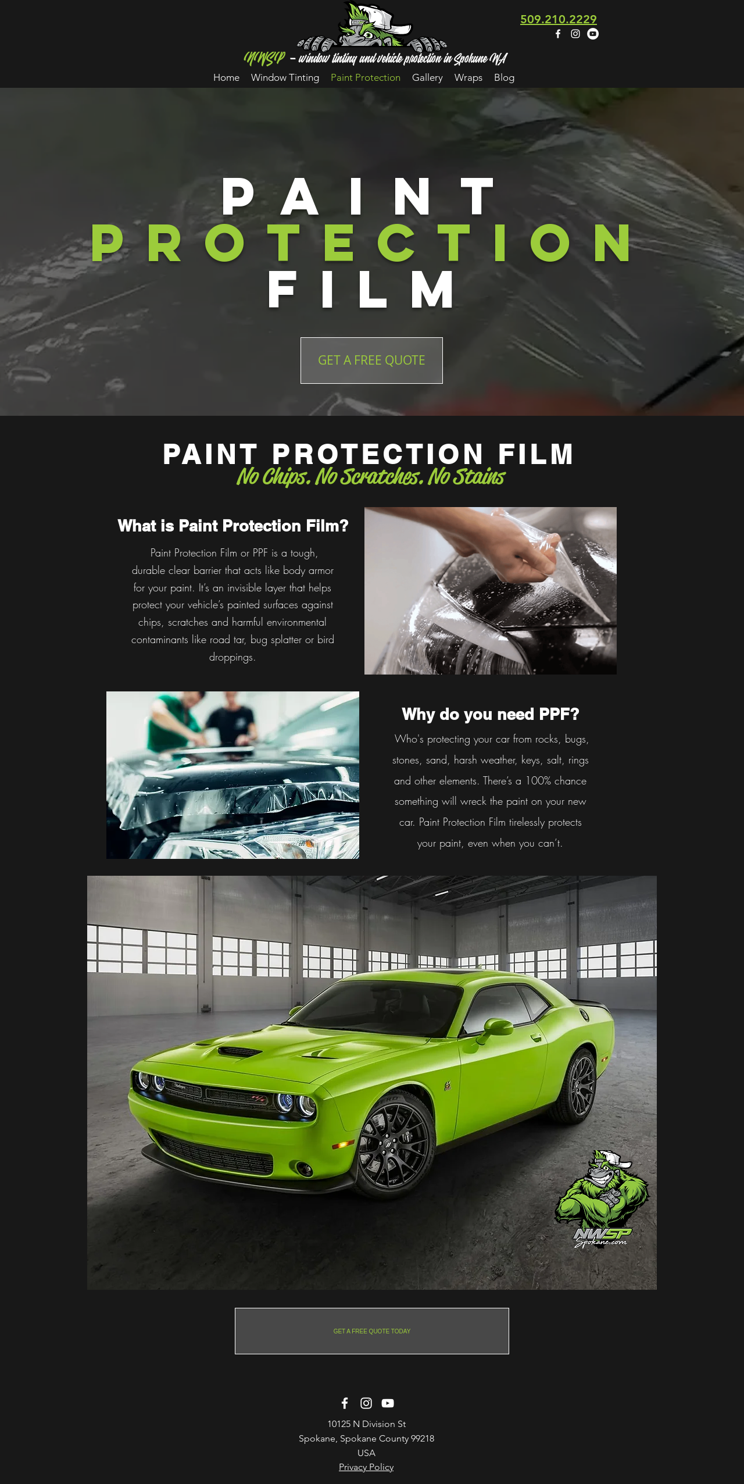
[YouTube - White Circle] (593, 34)
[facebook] (558, 34)
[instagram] (575, 34)
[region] (372, 1083)
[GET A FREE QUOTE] (372, 360)
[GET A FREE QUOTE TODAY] (372, 1331)
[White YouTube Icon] (387, 1403)
